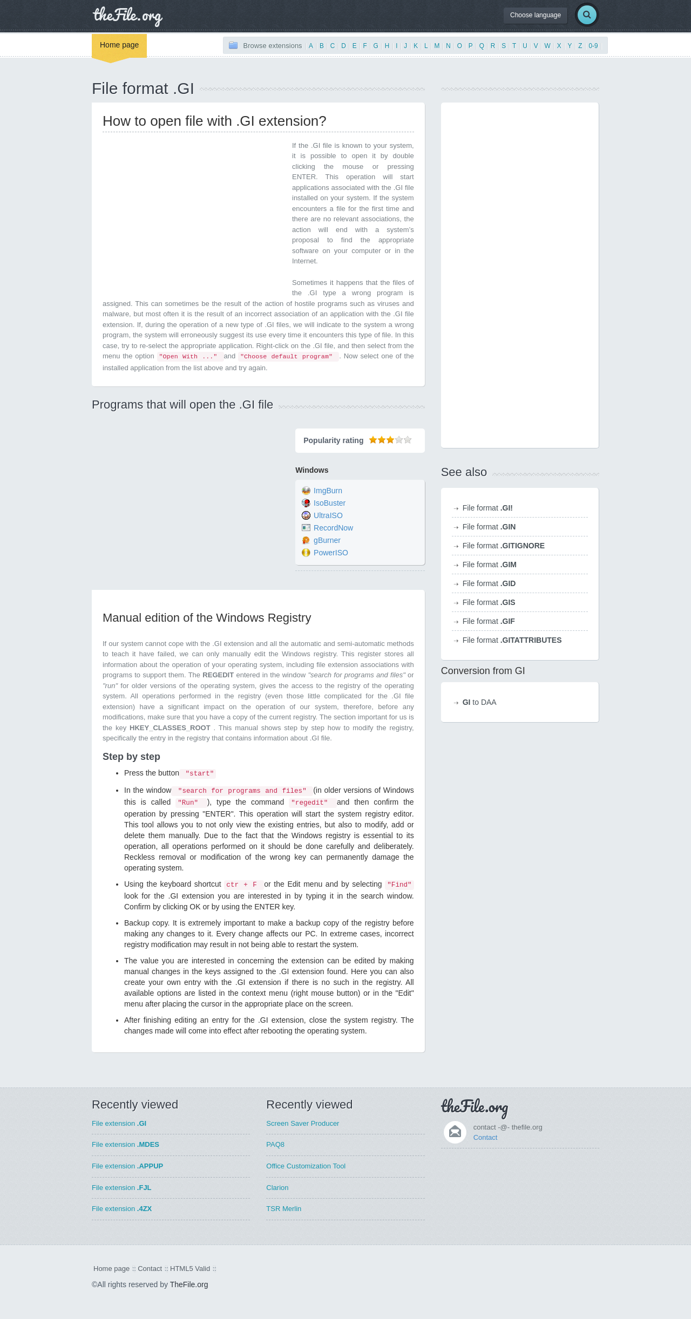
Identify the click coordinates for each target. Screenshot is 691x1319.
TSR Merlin (283, 1209)
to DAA (480, 702)
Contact (485, 1137)
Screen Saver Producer (302, 1123)
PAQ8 (275, 1144)
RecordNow (333, 528)
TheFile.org (189, 1284)
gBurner (327, 540)
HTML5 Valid (190, 1268)
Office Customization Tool (306, 1166)
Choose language (535, 15)
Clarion (277, 1188)
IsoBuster (330, 503)
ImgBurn (328, 491)
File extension (119, 1123)
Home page (119, 44)
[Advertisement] (193, 215)
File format (488, 508)
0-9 (593, 46)
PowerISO (331, 553)
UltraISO (328, 516)
